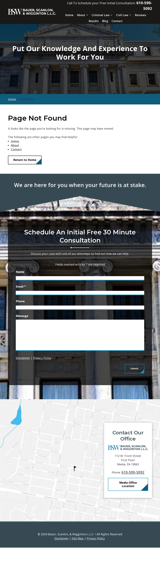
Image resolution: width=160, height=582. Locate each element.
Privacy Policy (42, 358)
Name (20, 272)
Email (21, 286)
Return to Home (24, 160)
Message (22, 316)
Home (69, 15)
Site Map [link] (78, 573)
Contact (117, 21)
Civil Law (122, 15)
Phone (20, 301)
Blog (105, 21)
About (81, 15)
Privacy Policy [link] (96, 573)
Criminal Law (101, 15)
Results (94, 21)
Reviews (140, 15)
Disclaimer (23, 358)
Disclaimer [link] (61, 573)
